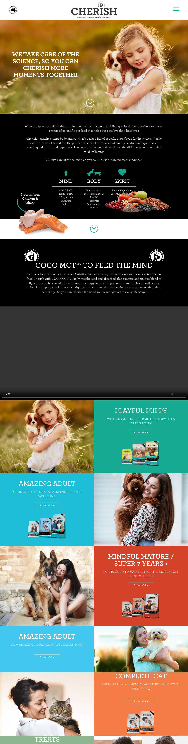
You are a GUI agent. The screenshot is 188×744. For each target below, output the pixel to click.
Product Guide (140, 432)
